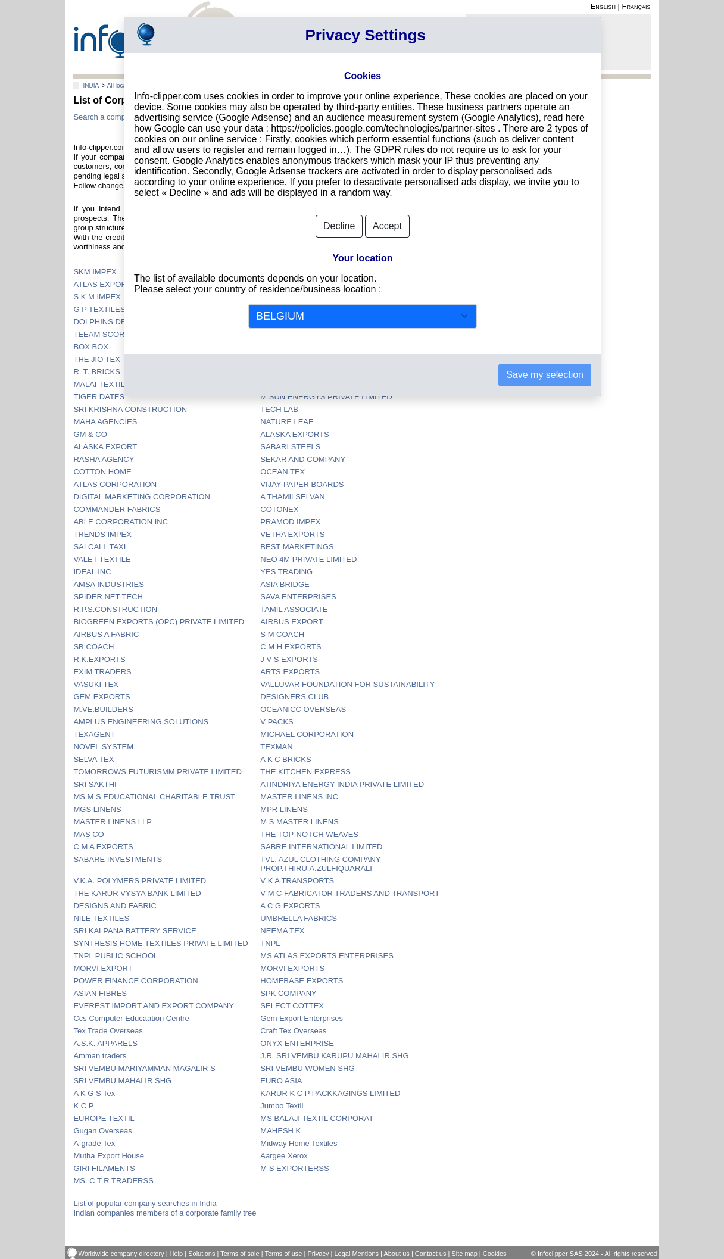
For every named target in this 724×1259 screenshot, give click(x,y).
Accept (387, 226)
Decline (339, 226)
